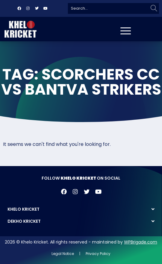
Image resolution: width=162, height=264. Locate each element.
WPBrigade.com (140, 242)
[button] (81, 209)
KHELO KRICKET (24, 209)
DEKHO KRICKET (24, 221)
